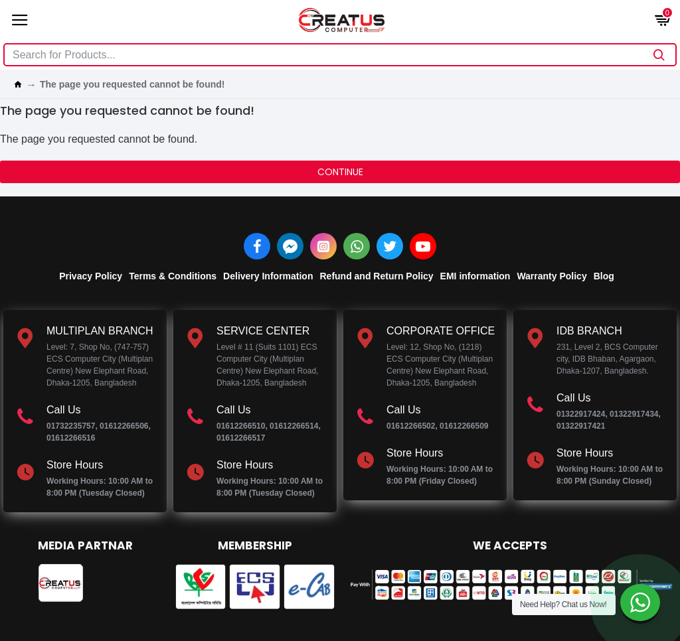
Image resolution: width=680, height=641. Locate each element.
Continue (340, 171)
